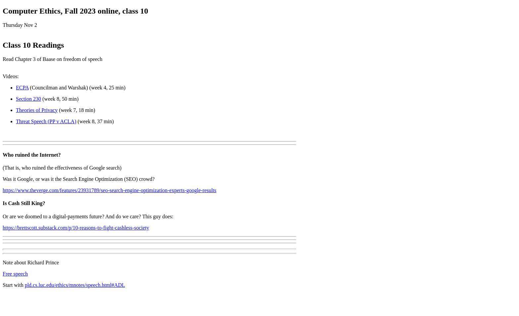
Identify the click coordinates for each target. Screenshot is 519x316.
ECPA (22, 87)
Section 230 (28, 99)
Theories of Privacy (37, 110)
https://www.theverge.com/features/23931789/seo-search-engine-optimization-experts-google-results (109, 190)
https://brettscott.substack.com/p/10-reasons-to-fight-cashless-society (76, 228)
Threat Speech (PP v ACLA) (46, 121)
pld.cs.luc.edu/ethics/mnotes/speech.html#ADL (75, 285)
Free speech (15, 274)
